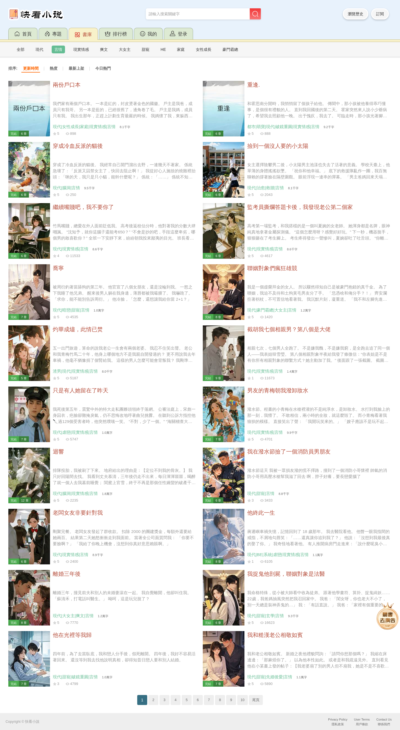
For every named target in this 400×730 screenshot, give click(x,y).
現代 (39, 49)
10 (242, 700)
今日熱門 (103, 68)
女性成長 (203, 49)
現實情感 (81, 49)
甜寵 (145, 49)
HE (163, 49)
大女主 (125, 49)
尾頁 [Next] (255, 700)
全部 (20, 49)
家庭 (181, 49)
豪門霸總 (230, 49)
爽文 (104, 49)
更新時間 (31, 68)
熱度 (54, 68)
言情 (58, 49)
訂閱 (380, 14)
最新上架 (76, 68)
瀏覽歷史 (355, 14)
